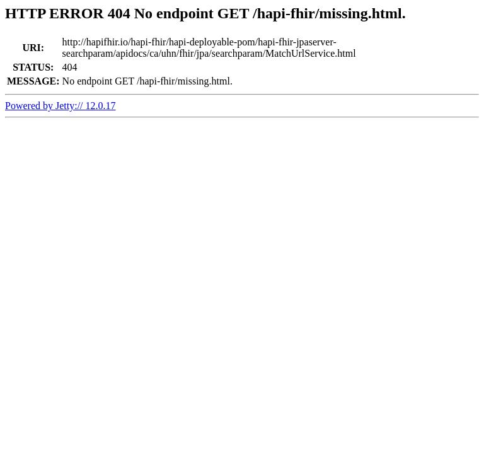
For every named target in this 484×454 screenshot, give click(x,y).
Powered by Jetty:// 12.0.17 (60, 105)
